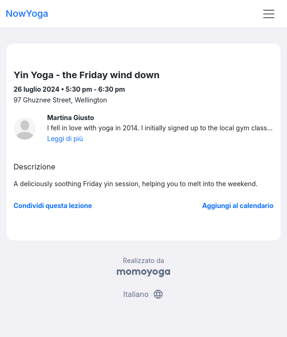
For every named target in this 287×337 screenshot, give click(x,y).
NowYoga (27, 13)
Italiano (143, 294)
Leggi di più (65, 138)
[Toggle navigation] (268, 14)
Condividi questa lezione (53, 205)
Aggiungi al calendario (237, 205)
